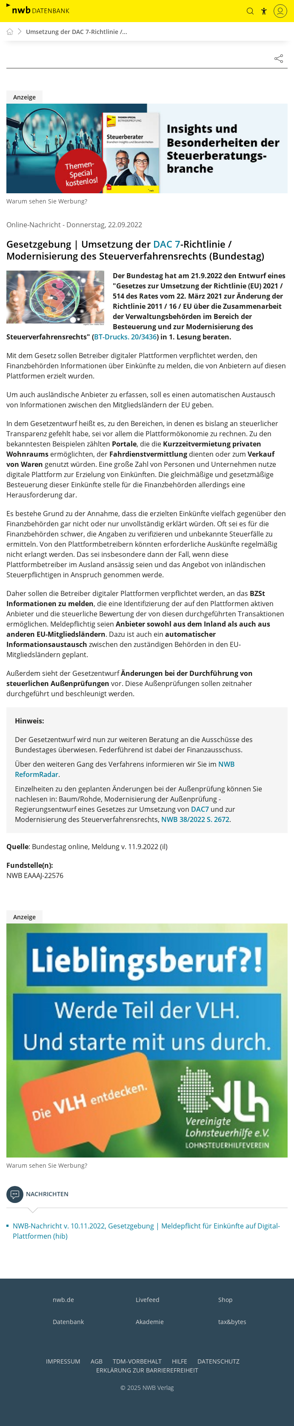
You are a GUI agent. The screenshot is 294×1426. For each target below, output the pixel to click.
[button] (250, 11)
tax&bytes (232, 1322)
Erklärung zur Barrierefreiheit (147, 1370)
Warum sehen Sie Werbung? (46, 201)
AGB (97, 1361)
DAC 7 (166, 244)
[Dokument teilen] (278, 58)
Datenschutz (218, 1361)
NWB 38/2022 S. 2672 (195, 819)
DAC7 (200, 809)
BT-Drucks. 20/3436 (125, 337)
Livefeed (148, 1300)
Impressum (63, 1361)
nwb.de (63, 1300)
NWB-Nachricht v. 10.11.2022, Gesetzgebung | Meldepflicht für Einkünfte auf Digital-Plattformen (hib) (146, 1231)
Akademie (150, 1322)
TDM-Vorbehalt (137, 1361)
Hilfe (179, 1361)
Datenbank (68, 1322)
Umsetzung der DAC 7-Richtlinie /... (76, 32)
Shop (225, 1300)
